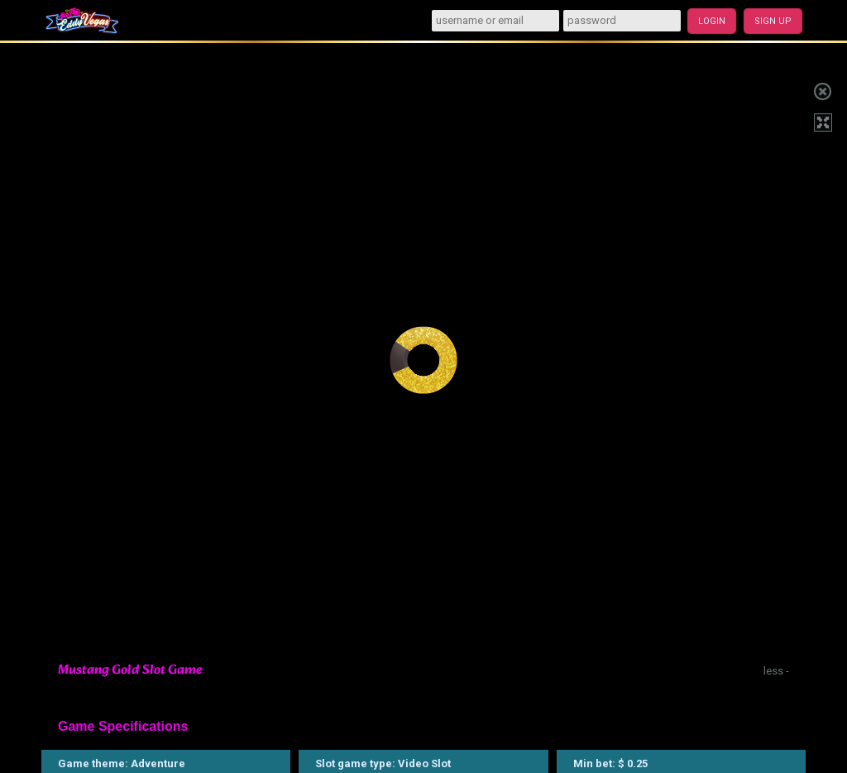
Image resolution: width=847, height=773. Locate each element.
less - (776, 671)
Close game (822, 89)
